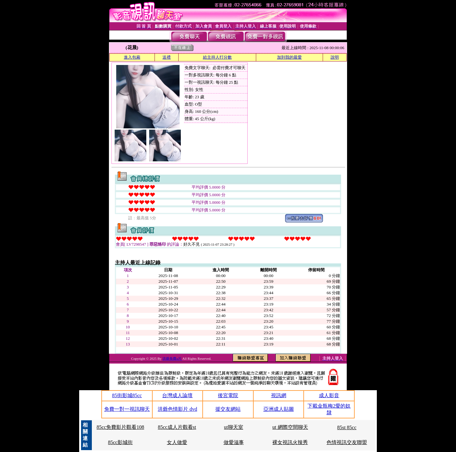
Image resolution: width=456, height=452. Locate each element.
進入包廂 (132, 57)
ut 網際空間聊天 (290, 427)
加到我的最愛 (289, 57)
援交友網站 (228, 409)
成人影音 (329, 395)
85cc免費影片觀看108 (120, 427)
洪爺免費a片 (172, 358)
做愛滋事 (234, 442)
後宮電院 (228, 395)
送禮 (166, 57)
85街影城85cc (127, 395)
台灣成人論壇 (177, 395)
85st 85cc (347, 427)
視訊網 (278, 395)
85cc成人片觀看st (177, 427)
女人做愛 (177, 442)
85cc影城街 (120, 442)
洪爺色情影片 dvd (177, 409)
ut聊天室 (233, 427)
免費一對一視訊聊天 (127, 409)
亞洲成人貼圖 (278, 409)
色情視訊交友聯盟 (346, 442)
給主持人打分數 (217, 57)
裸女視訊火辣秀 (290, 442)
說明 (335, 57)
